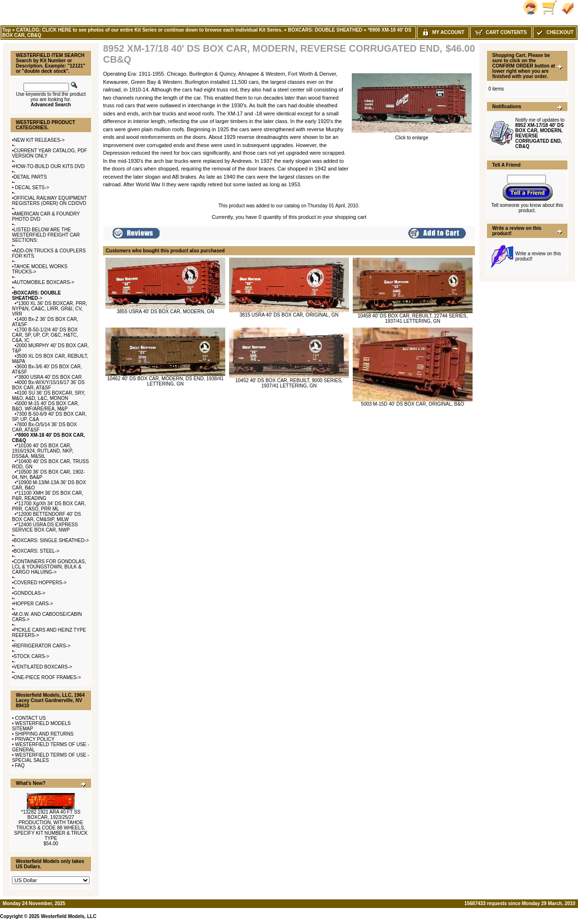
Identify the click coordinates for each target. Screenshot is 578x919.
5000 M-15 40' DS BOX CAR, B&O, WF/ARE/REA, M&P (45, 406)
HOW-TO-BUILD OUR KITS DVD (49, 166)
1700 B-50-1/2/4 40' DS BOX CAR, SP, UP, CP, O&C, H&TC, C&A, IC (45, 335)
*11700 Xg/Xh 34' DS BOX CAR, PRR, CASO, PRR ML (49, 506)
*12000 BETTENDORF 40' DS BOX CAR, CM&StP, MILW (46, 516)
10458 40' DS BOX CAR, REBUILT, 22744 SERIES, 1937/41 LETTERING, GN (413, 318)
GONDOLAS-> (30, 593)
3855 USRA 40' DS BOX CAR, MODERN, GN (165, 311)
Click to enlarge (412, 135)
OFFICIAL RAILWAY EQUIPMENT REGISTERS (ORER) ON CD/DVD (49, 200)
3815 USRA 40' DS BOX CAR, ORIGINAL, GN (289, 315)
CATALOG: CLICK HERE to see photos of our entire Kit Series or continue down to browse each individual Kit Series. (149, 30)
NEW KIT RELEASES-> (39, 140)
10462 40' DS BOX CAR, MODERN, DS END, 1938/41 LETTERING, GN (165, 381)
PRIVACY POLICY (34, 739)
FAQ (19, 765)
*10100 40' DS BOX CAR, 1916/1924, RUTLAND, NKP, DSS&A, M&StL (42, 451)
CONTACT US (30, 718)
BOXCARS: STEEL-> (36, 551)
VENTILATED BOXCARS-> (43, 666)
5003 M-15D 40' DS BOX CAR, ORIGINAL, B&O (412, 404)
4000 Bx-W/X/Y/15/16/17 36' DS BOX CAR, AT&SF (48, 385)
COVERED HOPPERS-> (40, 582)
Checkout (554, 32)
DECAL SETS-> (31, 187)
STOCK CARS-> (31, 656)
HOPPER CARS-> (33, 603)
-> (36, 295)
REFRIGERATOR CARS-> (42, 645)
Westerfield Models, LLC (68, 916)
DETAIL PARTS (30, 177)
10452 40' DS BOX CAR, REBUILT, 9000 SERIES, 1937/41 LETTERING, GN (289, 383)
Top (6, 30)
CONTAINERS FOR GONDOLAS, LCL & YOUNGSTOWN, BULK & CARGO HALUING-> (49, 567)
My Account (443, 32)
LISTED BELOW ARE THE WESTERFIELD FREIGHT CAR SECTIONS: (46, 235)
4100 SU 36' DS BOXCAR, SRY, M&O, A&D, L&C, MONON (48, 395)
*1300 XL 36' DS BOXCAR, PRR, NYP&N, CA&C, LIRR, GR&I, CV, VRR (49, 309)
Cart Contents (501, 32)
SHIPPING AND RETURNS (44, 734)
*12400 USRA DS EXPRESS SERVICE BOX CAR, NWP (45, 527)
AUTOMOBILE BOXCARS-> (44, 282)
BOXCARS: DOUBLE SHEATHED (325, 30)
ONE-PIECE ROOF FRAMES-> (47, 677)
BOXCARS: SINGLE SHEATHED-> (51, 540)
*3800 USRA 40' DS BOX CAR (48, 377)
